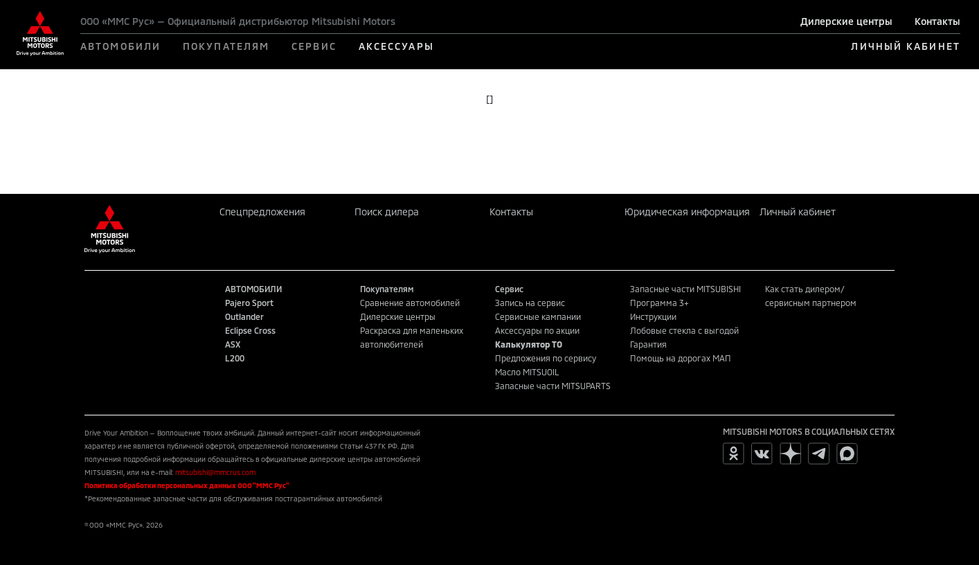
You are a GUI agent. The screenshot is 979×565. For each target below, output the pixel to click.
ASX (232, 344)
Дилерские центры (846, 21)
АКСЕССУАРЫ (396, 46)
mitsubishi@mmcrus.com (215, 472)
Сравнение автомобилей (410, 302)
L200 (234, 358)
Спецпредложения (262, 211)
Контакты (937, 21)
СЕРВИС (313, 46)
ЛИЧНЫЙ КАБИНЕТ (905, 46)
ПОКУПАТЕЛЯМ (226, 46)
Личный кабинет (798, 211)
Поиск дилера (386, 211)
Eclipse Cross (250, 330)
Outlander (244, 316)
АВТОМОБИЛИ (120, 46)
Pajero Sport (249, 302)
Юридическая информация (687, 211)
